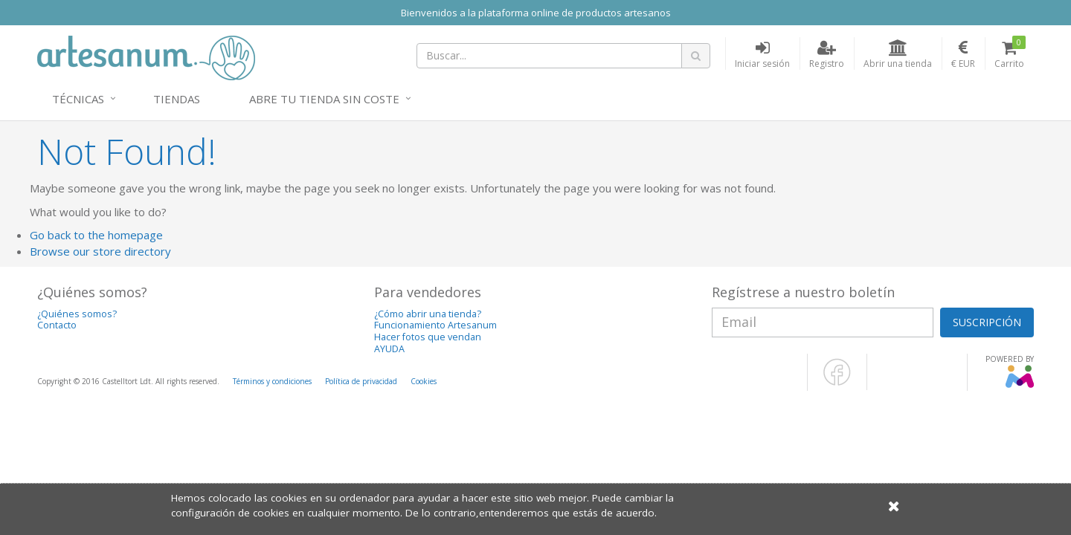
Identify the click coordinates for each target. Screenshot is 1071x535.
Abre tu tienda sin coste (324, 98)
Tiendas (176, 98)
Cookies (424, 381)
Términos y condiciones (272, 381)
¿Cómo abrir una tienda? (427, 314)
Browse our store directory (100, 251)
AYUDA (389, 349)
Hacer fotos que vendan (427, 337)
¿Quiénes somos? (77, 314)
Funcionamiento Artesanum (435, 325)
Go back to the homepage (96, 234)
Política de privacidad (361, 381)
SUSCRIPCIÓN (987, 322)
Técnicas (78, 98)
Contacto (57, 325)
